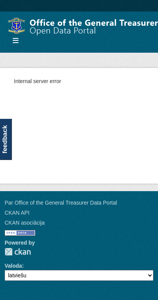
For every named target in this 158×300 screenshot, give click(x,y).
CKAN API (17, 213)
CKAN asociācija (25, 223)
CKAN (18, 252)
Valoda (13, 266)
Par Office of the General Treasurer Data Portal (61, 203)
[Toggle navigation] (15, 41)
